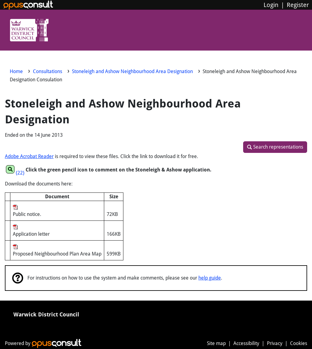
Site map (216, 343)
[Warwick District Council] (29, 31)
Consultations (48, 71)
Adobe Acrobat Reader (29, 156)
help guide (209, 278)
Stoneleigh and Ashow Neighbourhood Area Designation (133, 71)
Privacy (274, 343)
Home (16, 71)
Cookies (298, 343)
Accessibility (246, 343)
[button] (275, 147)
